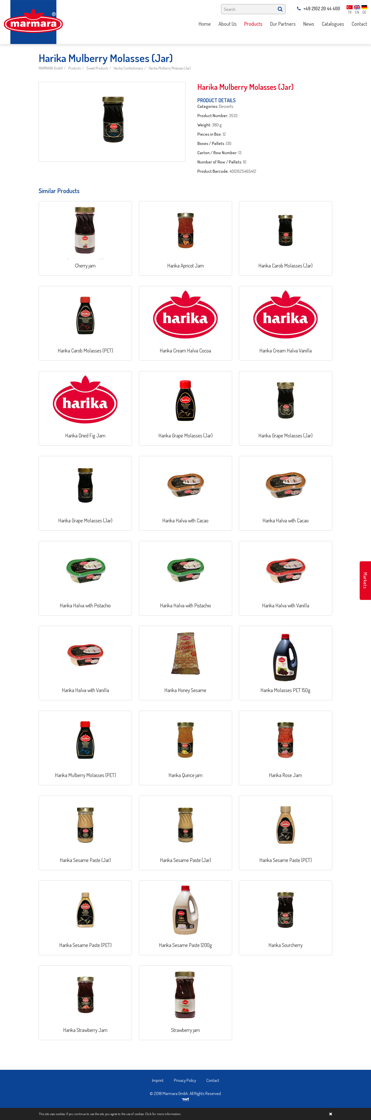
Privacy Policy (185, 1080)
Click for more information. (163, 1114)
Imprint (158, 1080)
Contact (212, 1080)
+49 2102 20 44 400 (318, 8)
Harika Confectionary (128, 68)
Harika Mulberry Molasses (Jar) (170, 68)
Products (74, 68)
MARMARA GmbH (51, 68)
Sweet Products (97, 68)
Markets (365, 580)
